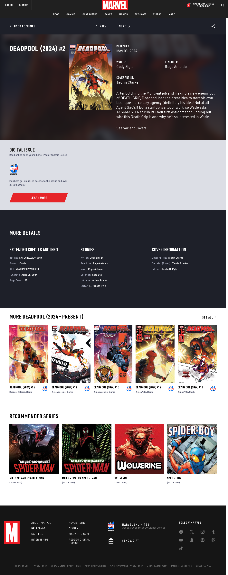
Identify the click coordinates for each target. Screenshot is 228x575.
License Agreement (157, 569)
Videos (157, 14)
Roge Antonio (155, 83)
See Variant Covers (89, 140)
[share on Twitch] (213, 545)
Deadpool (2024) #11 (190, 400)
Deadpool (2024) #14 (64, 400)
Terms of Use (22, 569)
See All (209, 330)
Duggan (13, 404)
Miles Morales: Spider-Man (26, 491)
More (172, 14)
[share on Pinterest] (202, 545)
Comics (70, 14)
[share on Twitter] (192, 536)
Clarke (29, 404)
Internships (40, 543)
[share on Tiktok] (181, 553)
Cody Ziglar (83, 83)
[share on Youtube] (181, 545)
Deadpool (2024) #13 (106, 400)
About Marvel (41, 526)
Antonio (21, 404)
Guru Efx (97, 287)
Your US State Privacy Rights (66, 569)
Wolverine (121, 491)
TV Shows (140, 14)
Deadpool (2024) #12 (148, 400)
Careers (37, 537)
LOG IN (9, 5)
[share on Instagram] (202, 536)
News (56, 14)
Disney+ (74, 532)
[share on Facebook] (181, 536)
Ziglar (54, 404)
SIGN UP (23, 5)
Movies (123, 14)
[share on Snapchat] (192, 545)
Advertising (77, 526)
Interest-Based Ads (181, 569)
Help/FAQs (38, 532)
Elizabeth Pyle (97, 298)
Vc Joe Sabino (99, 292)
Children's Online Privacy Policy (126, 569)
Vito (144, 404)
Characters (90, 14)
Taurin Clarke (85, 99)
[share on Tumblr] (213, 536)
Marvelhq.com (79, 537)
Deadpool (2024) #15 (22, 400)
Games (108, 14)
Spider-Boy (174, 491)
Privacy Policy (40, 569)
